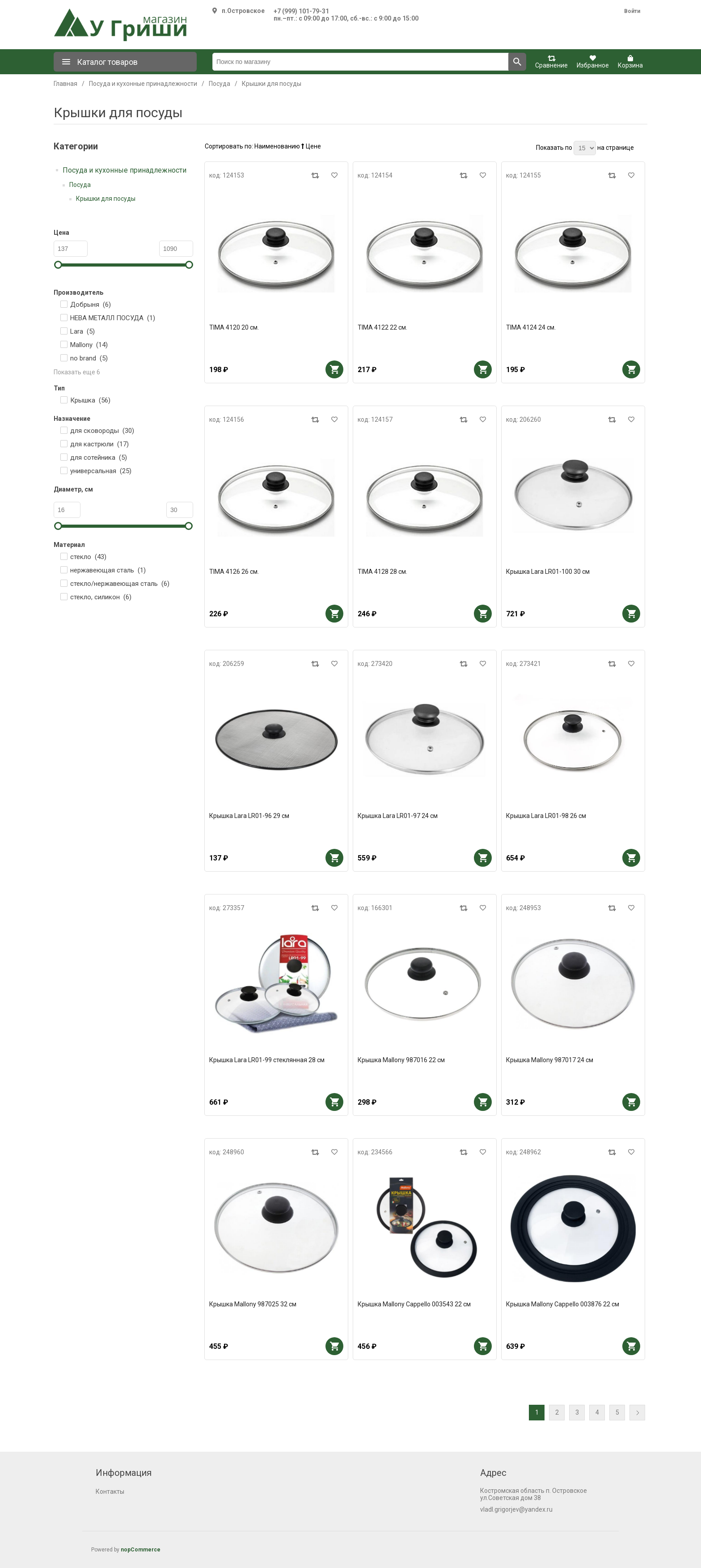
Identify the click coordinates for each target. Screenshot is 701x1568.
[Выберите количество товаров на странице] (585, 148)
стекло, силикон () (100, 597)
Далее (637, 1412)
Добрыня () (90, 305)
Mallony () (89, 345)
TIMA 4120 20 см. (234, 327)
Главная (65, 83)
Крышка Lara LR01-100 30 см (548, 571)
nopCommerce (140, 1550)
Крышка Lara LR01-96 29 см (249, 815)
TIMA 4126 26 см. (234, 571)
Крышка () (90, 400)
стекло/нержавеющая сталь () (119, 584)
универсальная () (100, 471)
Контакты (110, 1491)
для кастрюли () (99, 444)
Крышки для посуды (105, 198)
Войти (632, 11)
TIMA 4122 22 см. (382, 327)
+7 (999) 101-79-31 (301, 11)
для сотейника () (98, 457)
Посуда (80, 184)
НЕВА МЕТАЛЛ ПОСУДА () (112, 318)
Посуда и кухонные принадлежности (124, 170)
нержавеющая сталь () (108, 570)
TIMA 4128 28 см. (382, 571)
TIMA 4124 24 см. (531, 327)
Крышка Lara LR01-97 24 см (398, 815)
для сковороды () (102, 431)
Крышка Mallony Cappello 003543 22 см (414, 1304)
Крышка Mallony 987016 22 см (401, 1060)
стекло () (88, 557)
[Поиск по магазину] (360, 62)
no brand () (89, 358)
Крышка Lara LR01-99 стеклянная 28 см (267, 1060)
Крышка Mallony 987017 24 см (549, 1060)
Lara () (82, 331)
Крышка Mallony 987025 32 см (252, 1304)
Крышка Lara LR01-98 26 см (546, 815)
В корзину (334, 369)
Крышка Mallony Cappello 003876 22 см (562, 1304)
